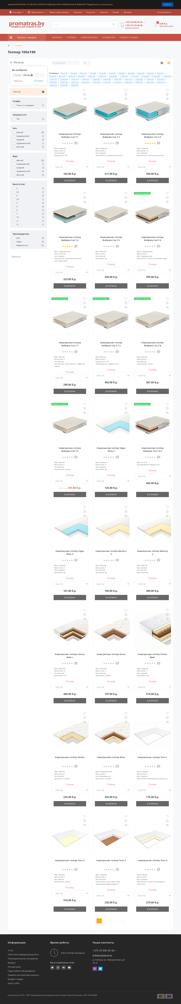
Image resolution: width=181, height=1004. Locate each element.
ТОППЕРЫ (71, 37)
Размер (70, 161)
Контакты (78, 12)
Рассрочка (91, 12)
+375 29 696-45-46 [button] (104, 950)
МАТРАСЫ (57, 37)
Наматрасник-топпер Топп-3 (111, 860)
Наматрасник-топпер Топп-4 (152, 860)
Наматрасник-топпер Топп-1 (152, 757)
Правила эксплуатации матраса (23, 975)
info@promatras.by (102, 955)
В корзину (69, 180)
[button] (17, 12)
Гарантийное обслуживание (21, 971)
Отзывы (116, 12)
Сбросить (18, 80)
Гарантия (104, 12)
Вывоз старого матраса (59, 12)
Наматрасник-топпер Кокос (111, 654)
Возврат (12, 962)
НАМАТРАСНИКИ (89, 37)
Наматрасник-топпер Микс (111, 757)
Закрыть (167, 4)
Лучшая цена (14, 966)
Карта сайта (14, 983)
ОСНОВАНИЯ (108, 37)
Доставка (128, 12)
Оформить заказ (166, 26)
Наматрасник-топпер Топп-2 (70, 860)
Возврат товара (15, 979)
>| (123, 921)
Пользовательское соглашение (23, 958)
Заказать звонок (132, 27)
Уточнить (38, 80)
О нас (10, 950)
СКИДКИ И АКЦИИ (129, 37)
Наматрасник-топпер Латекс (70, 757)
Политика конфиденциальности (23, 954)
